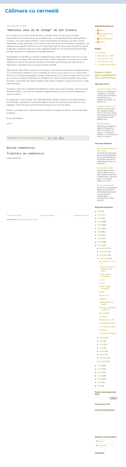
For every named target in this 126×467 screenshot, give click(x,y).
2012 (100, 372)
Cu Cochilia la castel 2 (107, 327)
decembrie (103, 248)
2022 (100, 222)
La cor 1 (102, 283)
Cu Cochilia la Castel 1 (108, 333)
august (102, 338)
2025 (100, 211)
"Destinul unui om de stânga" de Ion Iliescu (107, 269)
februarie (103, 358)
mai (101, 348)
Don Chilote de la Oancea (106, 35)
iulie (101, 341)
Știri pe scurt (104, 295)
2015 (100, 245)
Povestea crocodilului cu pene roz (107, 309)
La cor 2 (102, 280)
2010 (100, 379)
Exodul (101, 292)
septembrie (103, 258)
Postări (100, 441)
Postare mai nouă (14, 215)
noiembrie (103, 252)
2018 (100, 235)
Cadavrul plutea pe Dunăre (106, 303)
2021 (100, 225)
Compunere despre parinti (107, 89)
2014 (100, 366)
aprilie (102, 351)
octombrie (103, 255)
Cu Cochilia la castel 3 (107, 323)
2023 (100, 218)
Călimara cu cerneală (32, 11)
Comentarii (101, 446)
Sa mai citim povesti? (105, 168)
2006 (100, 386)
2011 (100, 376)
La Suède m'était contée (106, 65)
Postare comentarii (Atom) (28, 219)
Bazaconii (103, 299)
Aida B (102, 30)
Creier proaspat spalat (105, 185)
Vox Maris (103, 316)
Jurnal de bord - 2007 (105, 59)
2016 (100, 242)
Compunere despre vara (106, 106)
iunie (101, 344)
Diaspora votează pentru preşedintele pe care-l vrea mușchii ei (105, 75)
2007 (100, 382)
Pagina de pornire (47, 215)
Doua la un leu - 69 (106, 320)
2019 (100, 232)
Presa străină (104, 313)
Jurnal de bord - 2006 (105, 56)
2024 (100, 215)
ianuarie (102, 361)
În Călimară (101, 53)
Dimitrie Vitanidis (103, 124)
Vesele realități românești (104, 275)
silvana (102, 42)
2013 (100, 369)
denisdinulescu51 (106, 39)
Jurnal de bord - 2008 (105, 62)
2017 (100, 239)
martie (102, 355)
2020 (100, 228)
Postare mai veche (81, 215)
